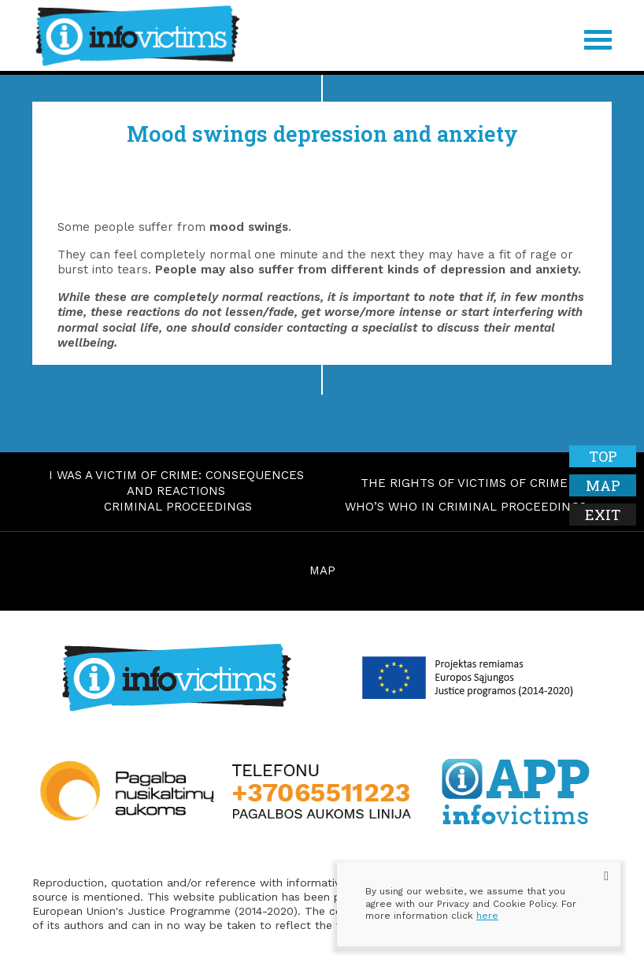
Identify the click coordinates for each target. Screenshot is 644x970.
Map (603, 485)
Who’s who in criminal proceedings (466, 507)
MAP (322, 570)
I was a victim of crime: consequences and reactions (176, 483)
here (487, 915)
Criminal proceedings (178, 507)
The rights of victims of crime (464, 483)
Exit (602, 514)
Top (603, 456)
